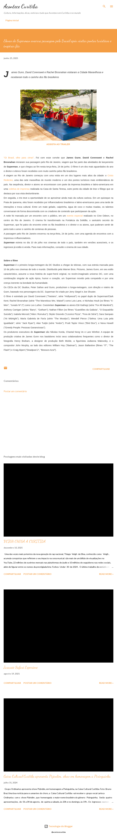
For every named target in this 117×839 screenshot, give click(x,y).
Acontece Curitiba (21, 6)
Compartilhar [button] (101, 369)
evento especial (75, 216)
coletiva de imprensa (19, 189)
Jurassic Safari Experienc (21, 667)
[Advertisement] (58, 424)
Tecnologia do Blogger (58, 826)
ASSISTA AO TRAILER (58, 144)
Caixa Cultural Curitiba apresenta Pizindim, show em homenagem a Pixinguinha (57, 776)
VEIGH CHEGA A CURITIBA (25, 541)
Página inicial (12, 20)
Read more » (106, 574)
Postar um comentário (15, 391)
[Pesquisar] (104, 5)
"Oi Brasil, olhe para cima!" (19, 157)
